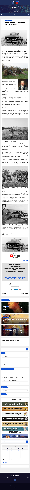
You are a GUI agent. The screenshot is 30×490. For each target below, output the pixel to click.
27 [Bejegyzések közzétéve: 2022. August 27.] (22, 457)
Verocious (9, 20)
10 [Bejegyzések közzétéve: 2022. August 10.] (11, 452)
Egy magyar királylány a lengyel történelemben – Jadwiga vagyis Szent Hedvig (15, 332)
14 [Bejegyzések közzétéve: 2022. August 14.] (26, 452)
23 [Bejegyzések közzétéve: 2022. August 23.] (7, 457)
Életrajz (4, 306)
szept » (5, 462)
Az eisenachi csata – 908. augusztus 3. (10, 380)
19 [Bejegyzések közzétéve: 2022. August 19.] (18, 454)
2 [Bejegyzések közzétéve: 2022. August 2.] (7, 450)
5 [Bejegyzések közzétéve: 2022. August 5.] (18, 450)
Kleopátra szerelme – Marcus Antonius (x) (15, 320)
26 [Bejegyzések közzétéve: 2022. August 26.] (18, 457)
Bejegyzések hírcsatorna (7, 359)
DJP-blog (15, 8)
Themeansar (24, 485)
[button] (26, 14)
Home (15, 487)
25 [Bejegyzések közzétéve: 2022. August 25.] (15, 457)
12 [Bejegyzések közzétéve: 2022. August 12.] (18, 452)
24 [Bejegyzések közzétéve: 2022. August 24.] (11, 457)
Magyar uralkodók (5, 374)
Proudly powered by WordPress (9, 485)
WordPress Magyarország (7, 364)
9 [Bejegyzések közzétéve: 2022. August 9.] (7, 452)
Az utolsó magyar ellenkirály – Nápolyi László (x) (14, 308)
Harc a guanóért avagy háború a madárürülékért (15, 272)
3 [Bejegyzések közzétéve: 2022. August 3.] (11, 450)
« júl (3, 462)
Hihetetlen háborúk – (11, 277)
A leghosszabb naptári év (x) (8, 372)
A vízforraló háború (15, 266)
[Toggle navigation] (14, 14)
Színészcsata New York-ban (15, 275)
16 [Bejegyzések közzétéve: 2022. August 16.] (7, 454)
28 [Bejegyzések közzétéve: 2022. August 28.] (26, 457)
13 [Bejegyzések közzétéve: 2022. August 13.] (22, 452)
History (6, 20)
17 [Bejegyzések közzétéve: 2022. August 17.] (11, 454)
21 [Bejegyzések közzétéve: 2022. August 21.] (26, 454)
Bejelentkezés (5, 356)
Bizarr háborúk (18, 279)
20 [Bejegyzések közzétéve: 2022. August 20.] (22, 454)
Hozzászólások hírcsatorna (7, 361)
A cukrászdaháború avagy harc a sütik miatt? (15, 269)
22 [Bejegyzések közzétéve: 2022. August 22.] (3, 457)
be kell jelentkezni (16, 343)
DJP (3, 329)
